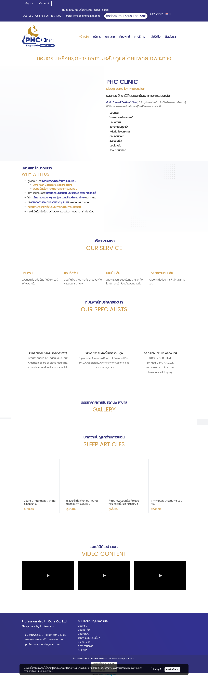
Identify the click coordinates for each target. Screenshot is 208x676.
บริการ (97, 36)
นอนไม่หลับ (113, 273)
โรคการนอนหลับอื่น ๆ (89, 638)
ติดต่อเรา (170, 36)
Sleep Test (84, 642)
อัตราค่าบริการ (85, 646)
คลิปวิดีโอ (155, 36)
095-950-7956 (31, 16)
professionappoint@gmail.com (82, 16)
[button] (182, 37)
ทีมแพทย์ (124, 36)
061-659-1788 (53, 16)
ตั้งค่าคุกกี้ (157, 669)
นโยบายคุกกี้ (47, 671)
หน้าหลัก (84, 36)
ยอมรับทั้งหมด (172, 669)
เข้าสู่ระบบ (29, 3)
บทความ (110, 36)
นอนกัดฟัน (71, 273)
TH (168, 14)
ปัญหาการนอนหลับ (160, 273)
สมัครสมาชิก (44, 3)
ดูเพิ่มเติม (29, 509)
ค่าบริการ (139, 36)
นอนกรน (27, 273)
